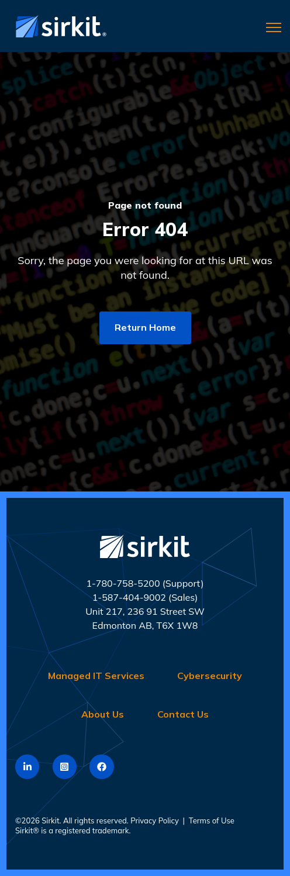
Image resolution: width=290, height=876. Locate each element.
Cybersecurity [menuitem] (209, 675)
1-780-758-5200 (123, 583)
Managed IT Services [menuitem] (96, 675)
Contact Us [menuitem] (183, 714)
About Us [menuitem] (102, 714)
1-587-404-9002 (129, 597)
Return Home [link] (145, 327)
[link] (58, 25)
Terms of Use (211, 820)
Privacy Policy (154, 820)
